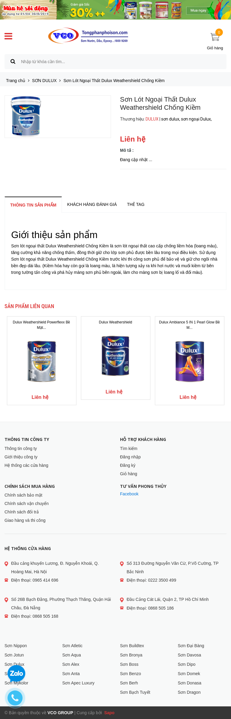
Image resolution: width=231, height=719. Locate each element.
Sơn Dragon (189, 692)
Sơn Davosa (189, 655)
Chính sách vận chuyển (27, 503)
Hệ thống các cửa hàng (26, 465)
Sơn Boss (129, 664)
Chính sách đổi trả (22, 511)
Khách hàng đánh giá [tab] (92, 204)
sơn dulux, (171, 119)
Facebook (129, 493)
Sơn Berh (129, 683)
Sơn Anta (71, 673)
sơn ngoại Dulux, (197, 119)
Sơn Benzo (130, 673)
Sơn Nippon (16, 645)
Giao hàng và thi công (25, 520)
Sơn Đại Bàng (191, 645)
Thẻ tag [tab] (135, 204)
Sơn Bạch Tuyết (135, 692)
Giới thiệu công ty (21, 456)
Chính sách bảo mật (23, 495)
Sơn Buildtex (132, 645)
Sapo (109, 712)
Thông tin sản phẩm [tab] (33, 205)
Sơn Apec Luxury (78, 683)
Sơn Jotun (14, 655)
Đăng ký (127, 465)
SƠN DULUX (44, 80)
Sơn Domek (189, 673)
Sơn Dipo (187, 664)
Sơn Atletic (72, 645)
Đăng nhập (130, 456)
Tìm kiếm (128, 448)
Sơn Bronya (131, 655)
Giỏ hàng (128, 473)
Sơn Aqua (71, 655)
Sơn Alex (70, 664)
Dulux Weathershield (115, 322)
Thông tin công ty (21, 448)
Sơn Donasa (189, 683)
